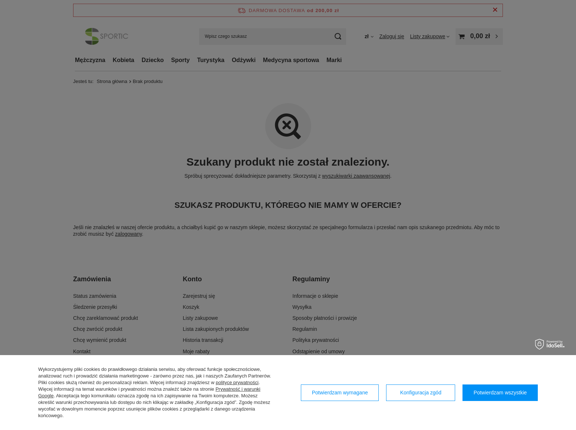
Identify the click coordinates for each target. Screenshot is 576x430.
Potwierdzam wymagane (340, 392)
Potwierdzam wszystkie (500, 392)
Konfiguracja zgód (420, 392)
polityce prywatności (237, 382)
